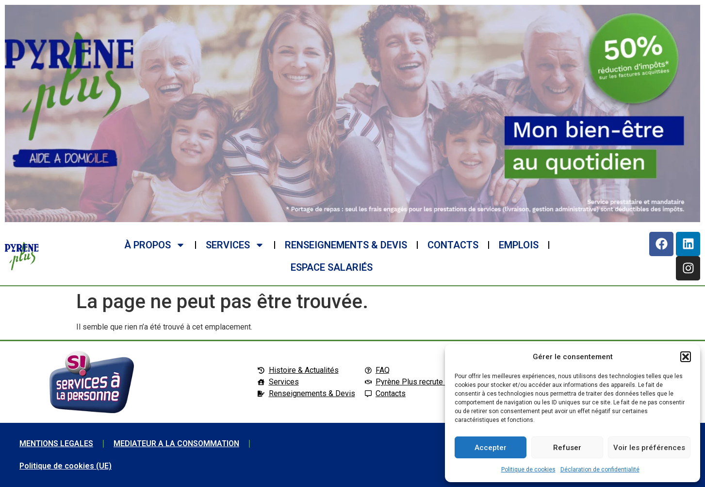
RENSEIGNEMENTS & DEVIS (346, 245)
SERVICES (235, 245)
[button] (685, 357)
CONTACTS (452, 245)
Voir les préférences (649, 447)
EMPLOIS (519, 245)
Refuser (567, 447)
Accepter (491, 447)
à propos (154, 245)
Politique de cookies (528, 469)
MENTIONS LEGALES (56, 443)
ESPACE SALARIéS (332, 267)
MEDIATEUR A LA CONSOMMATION (176, 443)
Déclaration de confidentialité (599, 469)
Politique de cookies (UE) (65, 465)
